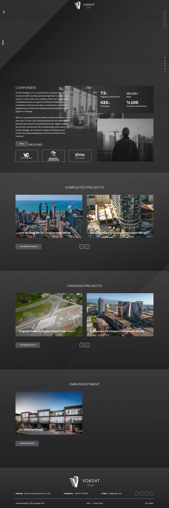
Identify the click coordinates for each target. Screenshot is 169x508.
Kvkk (88, 503)
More (22, 144)
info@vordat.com (111, 493)
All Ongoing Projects (28, 345)
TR (4, 12)
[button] (82, 246)
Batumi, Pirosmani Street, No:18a (33, 493)
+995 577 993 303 (75, 493)
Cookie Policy (98, 503)
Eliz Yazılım (149, 503)
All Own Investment (27, 443)
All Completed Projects (28, 246)
